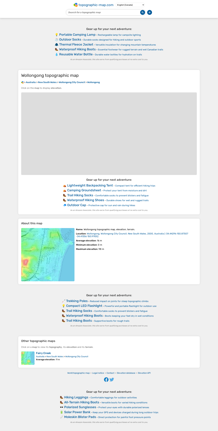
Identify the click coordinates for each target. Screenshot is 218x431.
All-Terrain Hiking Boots (81, 402)
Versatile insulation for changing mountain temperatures (126, 44)
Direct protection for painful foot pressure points (124, 417)
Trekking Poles (77, 301)
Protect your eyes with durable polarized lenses (123, 407)
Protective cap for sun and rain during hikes (111, 205)
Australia (40, 356)
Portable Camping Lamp (77, 34)
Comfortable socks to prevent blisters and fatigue (122, 195)
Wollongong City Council (76, 356)
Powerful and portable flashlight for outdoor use (130, 306)
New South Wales (54, 356)
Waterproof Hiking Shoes (85, 200)
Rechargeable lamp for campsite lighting (119, 35)
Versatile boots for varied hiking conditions (124, 402)
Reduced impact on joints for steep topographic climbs (119, 301)
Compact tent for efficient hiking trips (135, 185)
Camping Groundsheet (84, 190)
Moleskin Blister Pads (80, 417)
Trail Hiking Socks (80, 195)
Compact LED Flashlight (84, 306)
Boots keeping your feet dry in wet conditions (129, 316)
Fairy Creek (43, 353)
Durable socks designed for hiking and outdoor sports (112, 39)
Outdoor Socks (70, 39)
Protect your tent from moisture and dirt (125, 190)
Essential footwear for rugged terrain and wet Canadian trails (130, 49)
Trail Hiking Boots (79, 320)
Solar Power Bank (77, 412)
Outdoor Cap (76, 205)
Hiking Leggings (76, 397)
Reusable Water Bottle (76, 54)
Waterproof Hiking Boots (77, 49)
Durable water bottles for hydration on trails (118, 54)
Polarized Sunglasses (80, 407)
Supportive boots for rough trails (111, 321)
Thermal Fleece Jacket (76, 44)
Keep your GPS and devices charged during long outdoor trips (125, 412)
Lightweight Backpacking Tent (90, 185)
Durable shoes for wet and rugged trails (127, 200)
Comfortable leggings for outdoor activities (114, 397)
